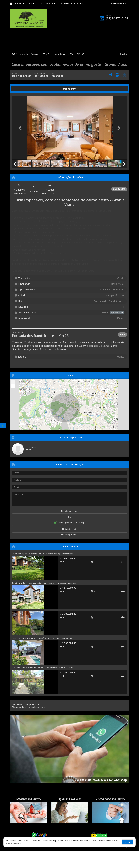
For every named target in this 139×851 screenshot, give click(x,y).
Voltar (123, 54)
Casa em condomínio (57, 54)
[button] (20, 128)
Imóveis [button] (18, 3)
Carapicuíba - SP (37, 54)
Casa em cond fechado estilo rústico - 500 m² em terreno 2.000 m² (42, 667)
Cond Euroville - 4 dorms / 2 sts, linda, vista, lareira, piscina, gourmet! (44, 583)
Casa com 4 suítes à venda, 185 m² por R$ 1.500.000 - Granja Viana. (43, 638)
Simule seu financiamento (71, 3)
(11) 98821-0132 (117, 18)
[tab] (20, 88)
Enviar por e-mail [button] (70, 511)
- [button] (13, 386)
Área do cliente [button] (117, 3)
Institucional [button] (34, 3)
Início (15, 54)
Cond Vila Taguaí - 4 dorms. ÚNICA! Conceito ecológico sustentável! (43, 553)
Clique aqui (17, 707)
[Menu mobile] (11, 3)
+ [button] (13, 382)
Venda (25, 54)
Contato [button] (49, 3)
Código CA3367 (77, 54)
